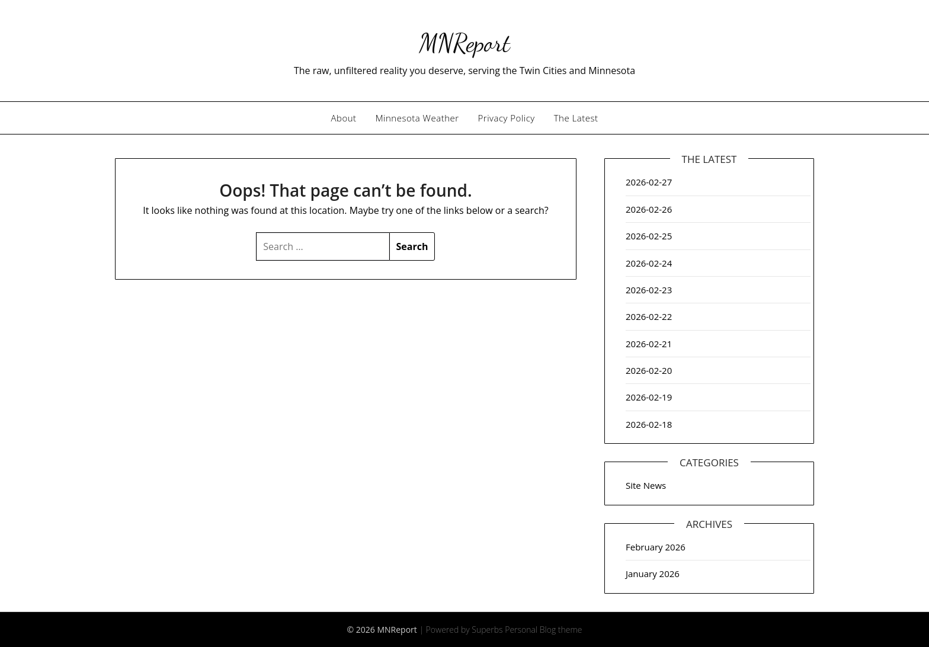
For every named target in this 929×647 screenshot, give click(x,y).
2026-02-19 (649, 397)
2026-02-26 (649, 209)
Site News (646, 485)
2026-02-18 (649, 424)
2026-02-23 (649, 290)
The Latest (576, 118)
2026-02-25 (649, 236)
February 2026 (655, 547)
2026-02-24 (649, 263)
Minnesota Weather (417, 118)
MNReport (464, 42)
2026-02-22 (649, 316)
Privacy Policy (506, 118)
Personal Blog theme (543, 629)
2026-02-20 (649, 370)
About (344, 118)
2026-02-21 (649, 344)
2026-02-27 (649, 182)
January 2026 (653, 573)
